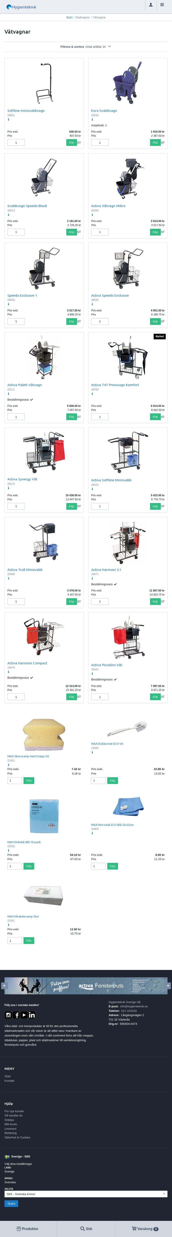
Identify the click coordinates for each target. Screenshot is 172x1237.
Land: (7, 1167)
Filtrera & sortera (85, 46)
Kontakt (9, 1080)
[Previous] (4, 985)
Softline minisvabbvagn (26, 110)
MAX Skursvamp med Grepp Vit (28, 756)
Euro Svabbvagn (104, 110)
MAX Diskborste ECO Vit (107, 743)
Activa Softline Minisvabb (111, 480)
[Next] (167, 985)
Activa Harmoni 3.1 (106, 570)
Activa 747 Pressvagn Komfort (115, 385)
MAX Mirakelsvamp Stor (23, 916)
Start (69, 17)
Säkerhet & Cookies (17, 1137)
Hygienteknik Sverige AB (124, 1002)
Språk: (8, 1178)
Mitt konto (10, 1124)
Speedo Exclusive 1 (22, 295)
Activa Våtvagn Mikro (108, 206)
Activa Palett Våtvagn (24, 385)
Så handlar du (13, 1115)
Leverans (10, 1128)
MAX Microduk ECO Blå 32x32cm (112, 824)
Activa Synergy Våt (22, 479)
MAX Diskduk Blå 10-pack (24, 842)
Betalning (10, 1133)
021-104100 (129, 1010)
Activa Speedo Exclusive (110, 295)
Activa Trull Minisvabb (25, 570)
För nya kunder (14, 1111)
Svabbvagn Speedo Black (27, 206)
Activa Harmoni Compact (27, 663)
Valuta (8, 1189)
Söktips (9, 1120)
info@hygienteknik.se (134, 1006)
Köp (71, 142)
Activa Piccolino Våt (106, 665)
